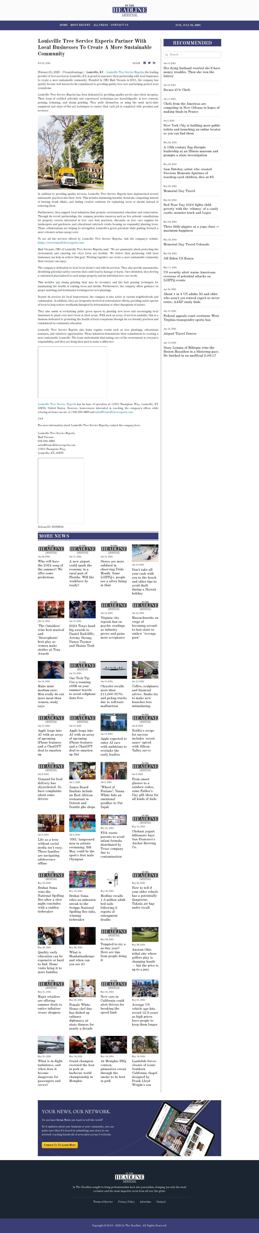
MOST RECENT (80, 25)
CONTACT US (119, 25)
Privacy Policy (126, 1202)
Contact (161, 1202)
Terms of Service (103, 1202)
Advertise (145, 1202)
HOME (64, 25)
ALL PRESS (100, 25)
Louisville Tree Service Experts (125, 72)
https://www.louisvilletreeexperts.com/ (61, 243)
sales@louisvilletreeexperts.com (114, 412)
